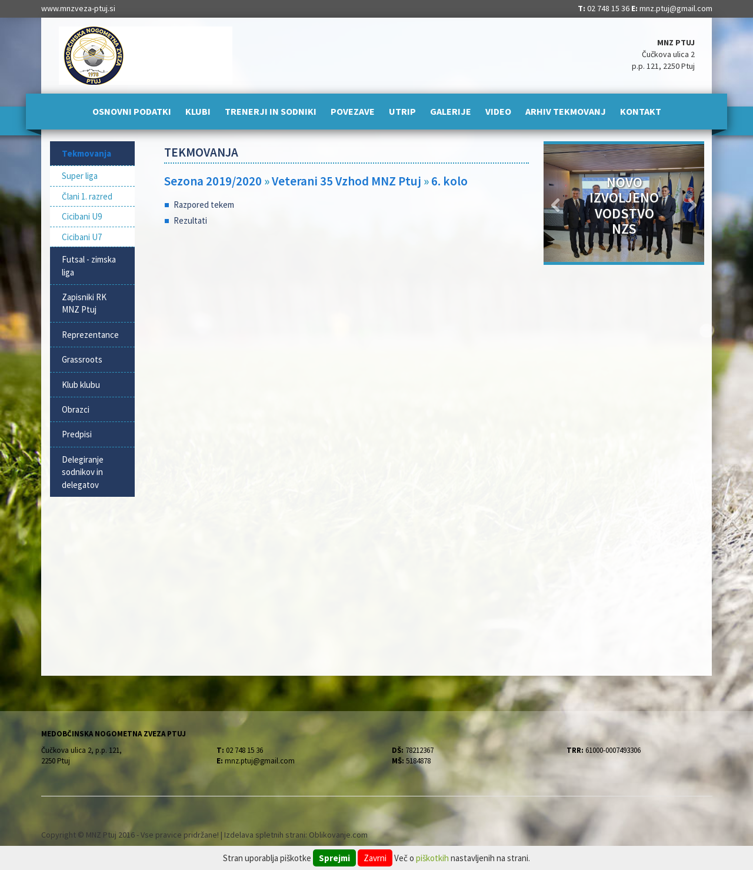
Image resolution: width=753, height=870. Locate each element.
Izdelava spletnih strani (264, 834)
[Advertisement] (346, 329)
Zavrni (375, 858)
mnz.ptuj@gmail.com (675, 8)
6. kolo (449, 181)
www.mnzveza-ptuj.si (78, 8)
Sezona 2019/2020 (213, 181)
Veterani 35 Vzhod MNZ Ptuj (348, 181)
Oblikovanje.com (338, 834)
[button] (556, 203)
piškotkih (432, 858)
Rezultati (190, 220)
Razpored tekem (204, 204)
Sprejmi (334, 858)
